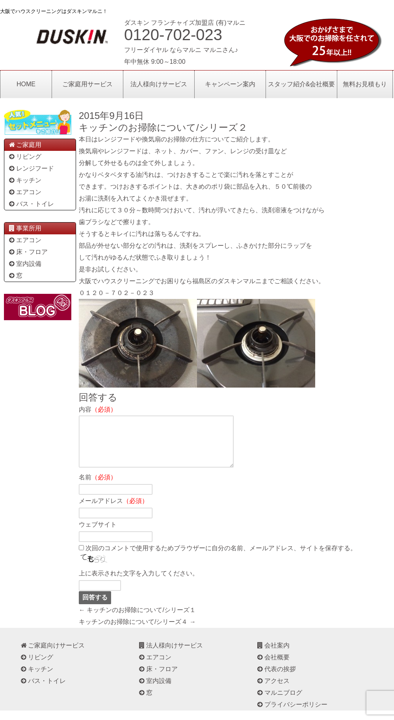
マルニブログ (279, 702)
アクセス (273, 690)
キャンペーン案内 (230, 84)
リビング (24, 156)
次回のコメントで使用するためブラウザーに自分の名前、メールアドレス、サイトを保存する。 (221, 557)
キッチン (24, 180)
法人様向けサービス (158, 84)
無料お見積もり (365, 84)
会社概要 (273, 666)
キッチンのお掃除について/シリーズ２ (163, 127)
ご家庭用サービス (87, 84)
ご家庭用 (24, 144)
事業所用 (24, 228)
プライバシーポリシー (291, 714)
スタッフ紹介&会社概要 (301, 84)
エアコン (24, 192)
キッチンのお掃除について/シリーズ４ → (137, 631)
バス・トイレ (31, 203)
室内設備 (24, 263)
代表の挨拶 (276, 678)
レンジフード (31, 168)
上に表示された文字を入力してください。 (139, 582)
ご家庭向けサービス (52, 654)
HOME (26, 84)
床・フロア (28, 252)
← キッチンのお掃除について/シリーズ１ (137, 619)
